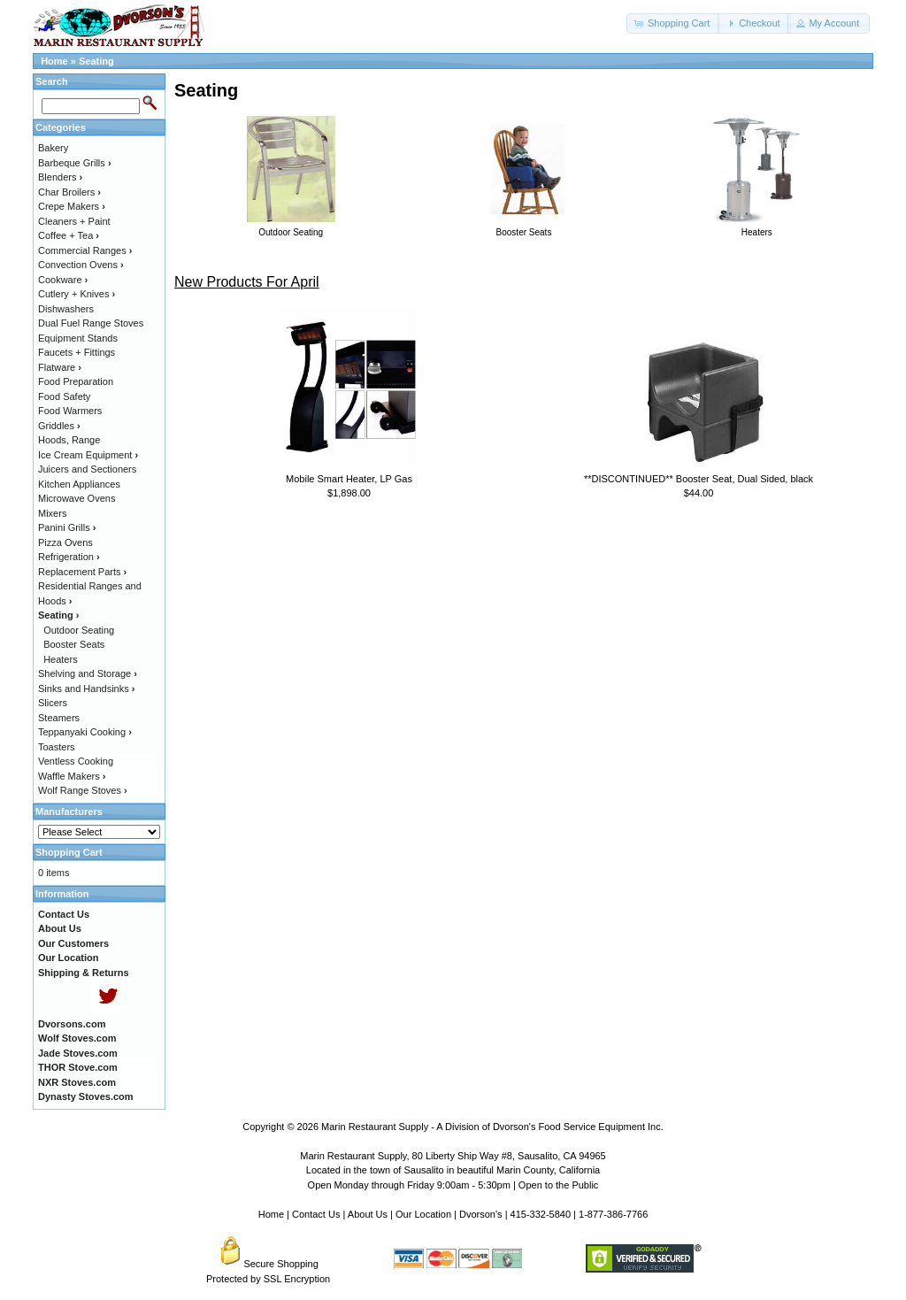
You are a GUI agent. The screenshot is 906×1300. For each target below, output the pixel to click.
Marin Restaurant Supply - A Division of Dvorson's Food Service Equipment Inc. (492, 1126)
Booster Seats (73, 644)
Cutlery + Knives (76, 293)
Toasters (56, 747)
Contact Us (316, 1214)
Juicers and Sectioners (87, 469)
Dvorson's (481, 1214)
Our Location (423, 1214)
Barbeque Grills (74, 163)
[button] (673, 23)
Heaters (60, 659)
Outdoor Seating (78, 630)
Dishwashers (66, 309)
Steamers (59, 717)
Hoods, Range (69, 440)
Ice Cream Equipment (88, 455)
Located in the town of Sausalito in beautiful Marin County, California (453, 1170)
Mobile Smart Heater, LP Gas (349, 478)
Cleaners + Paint (74, 221)
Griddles (59, 425)
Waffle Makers (71, 776)
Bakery (53, 147)
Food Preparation (75, 381)
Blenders (60, 177)
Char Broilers (69, 192)
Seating (96, 61)
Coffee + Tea (68, 235)
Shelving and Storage (87, 673)
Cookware (63, 279)
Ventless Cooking (75, 761)
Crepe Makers (71, 206)
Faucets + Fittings (76, 352)
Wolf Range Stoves (82, 790)
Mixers (52, 513)
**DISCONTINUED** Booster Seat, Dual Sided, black (698, 478)
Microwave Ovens (76, 498)
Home (54, 61)
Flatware (59, 367)
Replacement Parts (82, 571)
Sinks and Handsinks (86, 688)
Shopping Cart (69, 852)
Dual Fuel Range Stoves (90, 323)
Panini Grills (67, 527)
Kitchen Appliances (79, 484)
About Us (368, 1214)
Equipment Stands (78, 338)
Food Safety (64, 396)
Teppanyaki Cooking (85, 732)
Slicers (52, 702)
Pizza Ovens (65, 542)
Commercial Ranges (85, 250)
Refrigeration (69, 556)
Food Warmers (70, 410)
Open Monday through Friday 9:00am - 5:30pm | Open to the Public (453, 1185)
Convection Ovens (81, 264)
